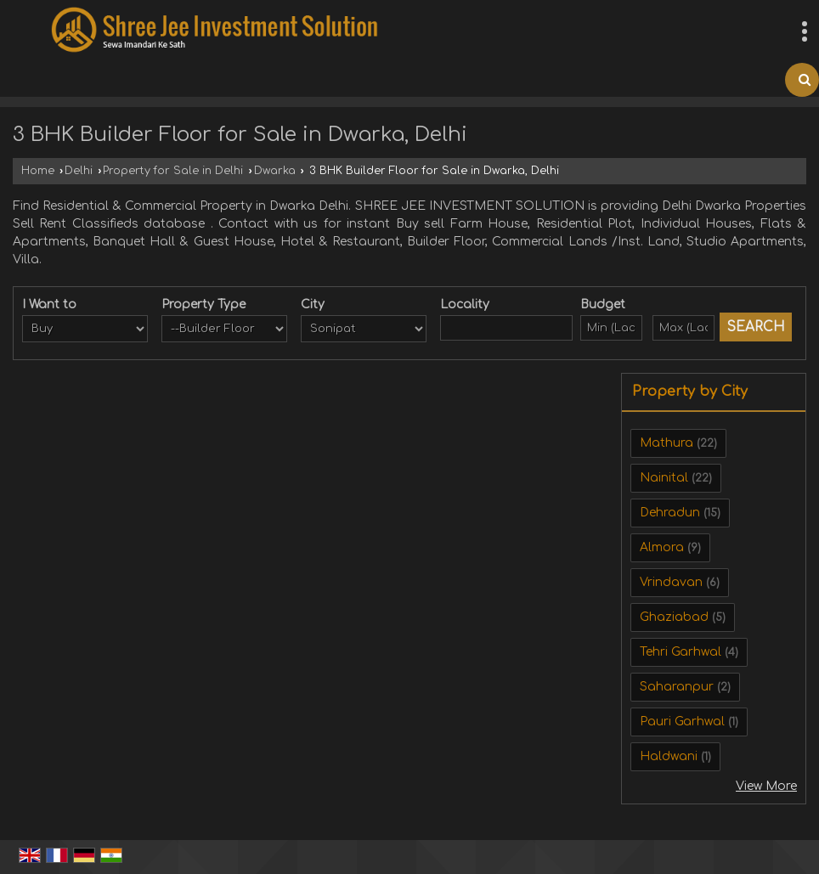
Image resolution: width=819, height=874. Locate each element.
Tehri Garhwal (680, 652)
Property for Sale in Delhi (173, 171)
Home (37, 171)
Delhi (79, 171)
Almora (662, 547)
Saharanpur (677, 686)
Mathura (666, 443)
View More (766, 786)
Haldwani (669, 756)
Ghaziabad (674, 617)
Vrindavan (671, 582)
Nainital (664, 477)
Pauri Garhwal (682, 721)
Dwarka (275, 171)
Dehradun (670, 512)
